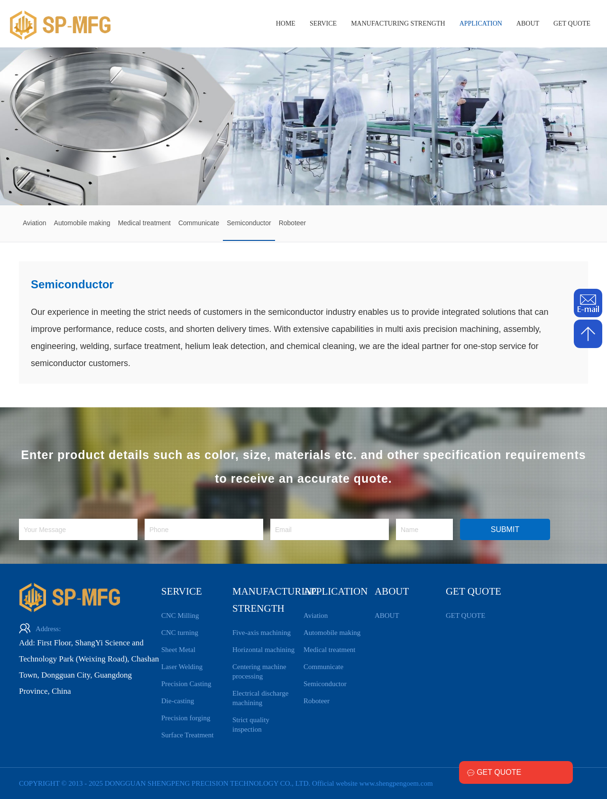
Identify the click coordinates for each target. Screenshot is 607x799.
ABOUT (527, 23)
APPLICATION (481, 23)
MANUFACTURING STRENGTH (398, 23)
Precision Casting (186, 684)
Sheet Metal (178, 649)
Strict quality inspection (250, 724)
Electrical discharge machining (260, 698)
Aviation (316, 615)
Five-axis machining (261, 632)
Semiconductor (325, 684)
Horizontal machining (263, 649)
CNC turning (179, 632)
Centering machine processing (259, 671)
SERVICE (323, 23)
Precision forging (185, 718)
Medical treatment (330, 649)
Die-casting (177, 701)
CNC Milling (180, 615)
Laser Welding (181, 666)
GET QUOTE (571, 23)
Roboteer (317, 701)
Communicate (323, 666)
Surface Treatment (187, 735)
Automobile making (332, 632)
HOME (285, 23)
